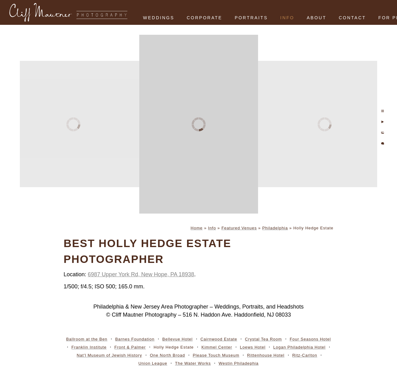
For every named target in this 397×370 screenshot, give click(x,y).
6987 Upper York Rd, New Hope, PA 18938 (141, 274)
